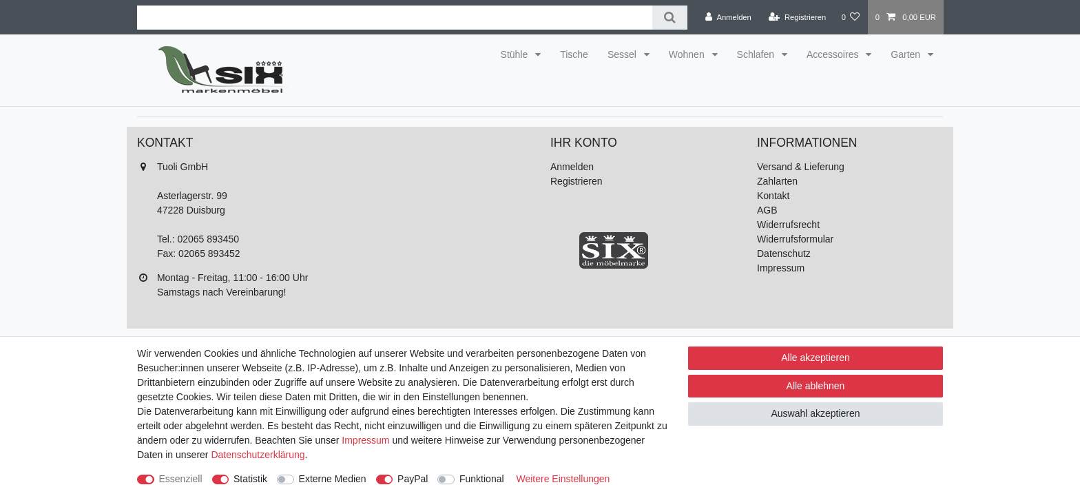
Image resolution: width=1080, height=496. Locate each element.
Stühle (516, 54)
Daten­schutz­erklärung (257, 454)
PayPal (412, 478)
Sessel (623, 54)
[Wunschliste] (850, 17)
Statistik (250, 478)
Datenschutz (784, 253)
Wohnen (688, 54)
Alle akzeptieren (815, 357)
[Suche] (669, 18)
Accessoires (834, 54)
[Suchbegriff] (394, 18)
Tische (574, 54)
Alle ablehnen (816, 385)
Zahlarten (777, 181)
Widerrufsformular (795, 239)
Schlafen (757, 54)
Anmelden (572, 166)
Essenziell (180, 478)
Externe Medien (332, 478)
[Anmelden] (728, 17)
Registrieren (576, 181)
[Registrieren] (797, 17)
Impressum (780, 267)
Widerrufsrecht (788, 224)
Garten (907, 54)
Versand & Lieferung (800, 166)
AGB (767, 210)
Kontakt (773, 195)
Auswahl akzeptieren (815, 413)
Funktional (481, 478)
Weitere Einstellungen (563, 478)
